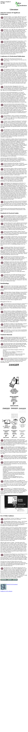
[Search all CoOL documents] (12, 584)
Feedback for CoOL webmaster (6, 591)
